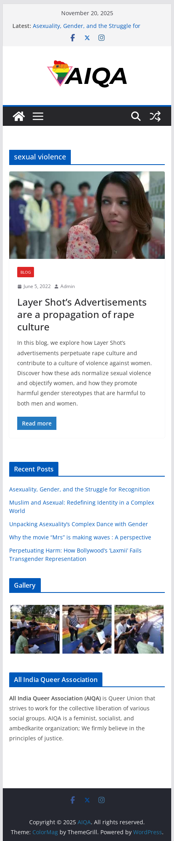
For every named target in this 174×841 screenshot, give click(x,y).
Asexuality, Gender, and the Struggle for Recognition (79, 489)
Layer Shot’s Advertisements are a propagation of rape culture (82, 314)
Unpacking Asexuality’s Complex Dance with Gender (78, 524)
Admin (67, 286)
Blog (25, 272)
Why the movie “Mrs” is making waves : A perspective (80, 537)
